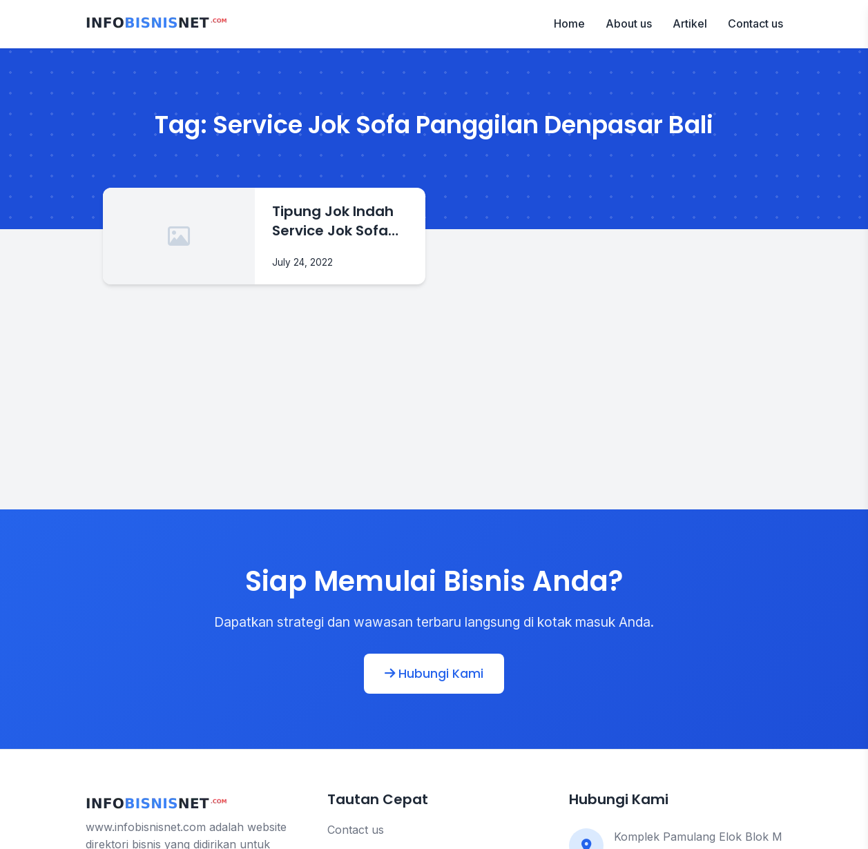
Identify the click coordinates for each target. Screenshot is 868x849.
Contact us (755, 23)
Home (569, 23)
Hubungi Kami (434, 673)
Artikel (690, 23)
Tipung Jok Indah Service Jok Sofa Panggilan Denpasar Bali (333, 221)
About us (629, 23)
